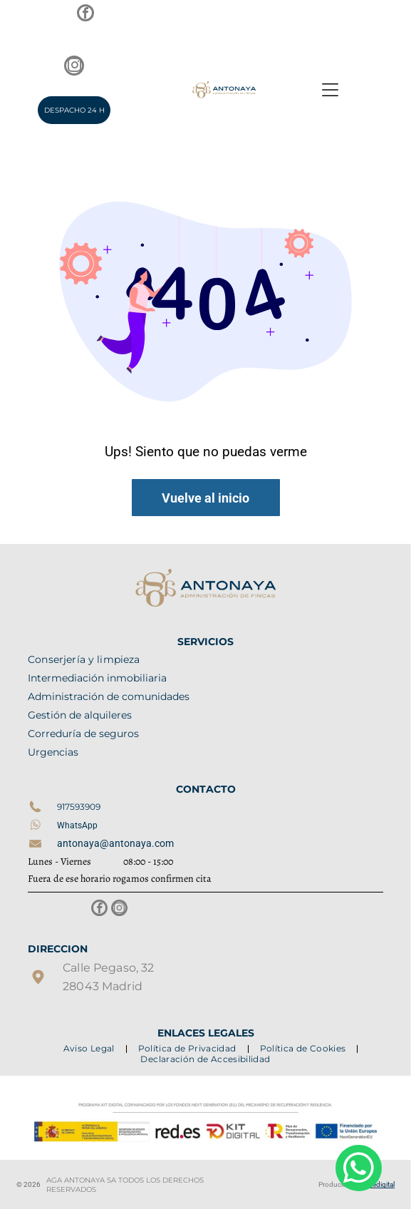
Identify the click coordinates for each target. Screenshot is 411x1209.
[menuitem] (90, 1048)
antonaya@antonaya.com (115, 843)
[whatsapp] (358, 1170)
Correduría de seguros (83, 733)
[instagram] (74, 67)
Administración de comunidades (108, 696)
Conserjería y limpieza (84, 659)
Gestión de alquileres (80, 715)
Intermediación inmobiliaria (97, 678)
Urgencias (53, 752)
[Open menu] (330, 90)
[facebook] (85, 14)
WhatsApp (77, 825)
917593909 (78, 806)
